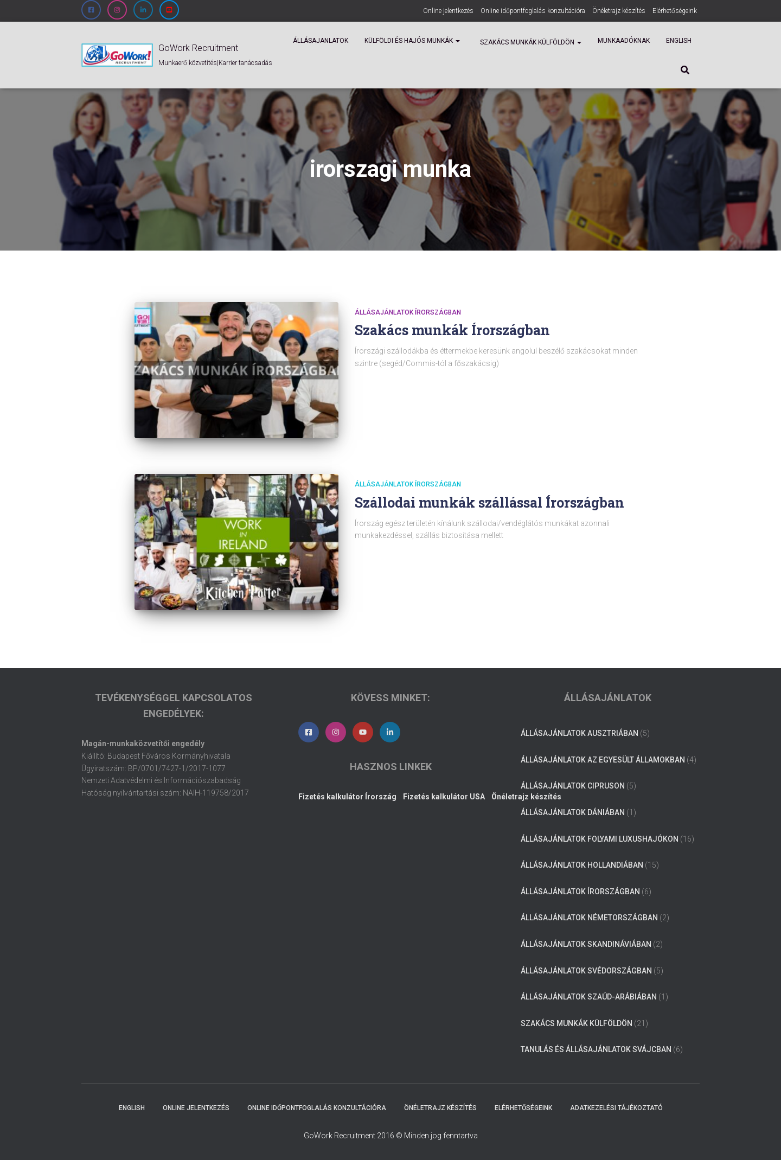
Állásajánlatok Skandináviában (586, 944)
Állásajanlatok (320, 40)
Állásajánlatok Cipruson (573, 785)
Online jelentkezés (448, 11)
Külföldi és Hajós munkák (412, 40)
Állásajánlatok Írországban (408, 312)
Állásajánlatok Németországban (589, 917)
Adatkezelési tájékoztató (616, 1108)
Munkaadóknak (624, 40)
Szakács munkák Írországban (452, 330)
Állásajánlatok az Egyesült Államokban (603, 759)
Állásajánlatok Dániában (573, 812)
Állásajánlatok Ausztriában (579, 733)
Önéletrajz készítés (618, 11)
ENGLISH (679, 40)
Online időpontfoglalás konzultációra (533, 11)
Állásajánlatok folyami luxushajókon (599, 839)
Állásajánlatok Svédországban (586, 970)
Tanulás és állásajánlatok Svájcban (596, 1049)
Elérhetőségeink (674, 11)
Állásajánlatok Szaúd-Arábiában (589, 996)
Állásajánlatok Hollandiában (582, 865)
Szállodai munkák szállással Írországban (489, 502)
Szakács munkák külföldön (529, 42)
